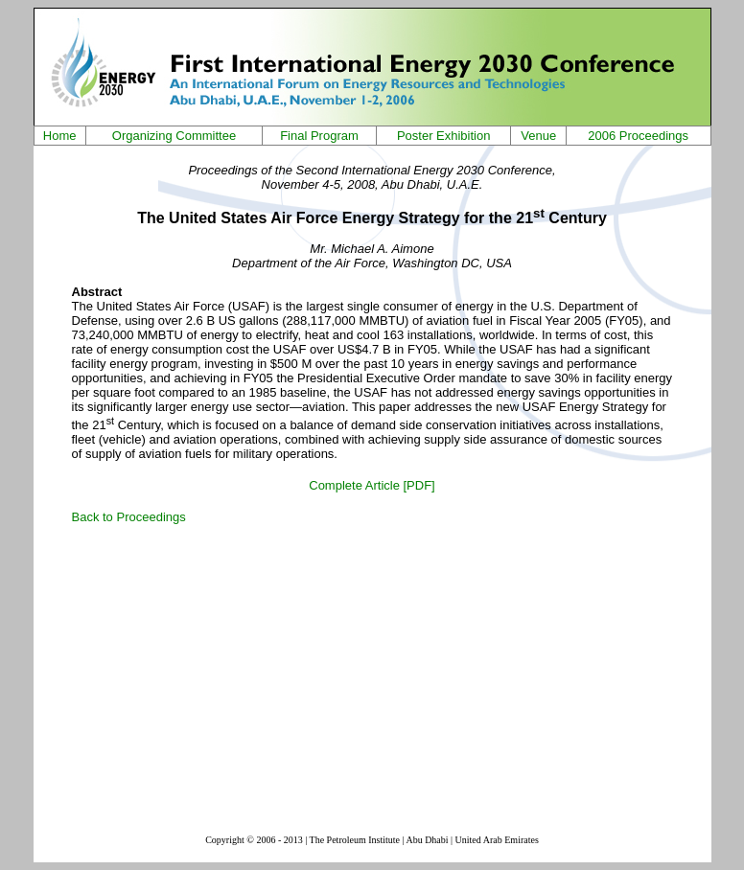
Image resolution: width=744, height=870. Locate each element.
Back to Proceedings (129, 517)
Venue (538, 135)
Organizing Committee (174, 135)
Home (60, 135)
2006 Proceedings (638, 135)
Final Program (319, 135)
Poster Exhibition (444, 135)
